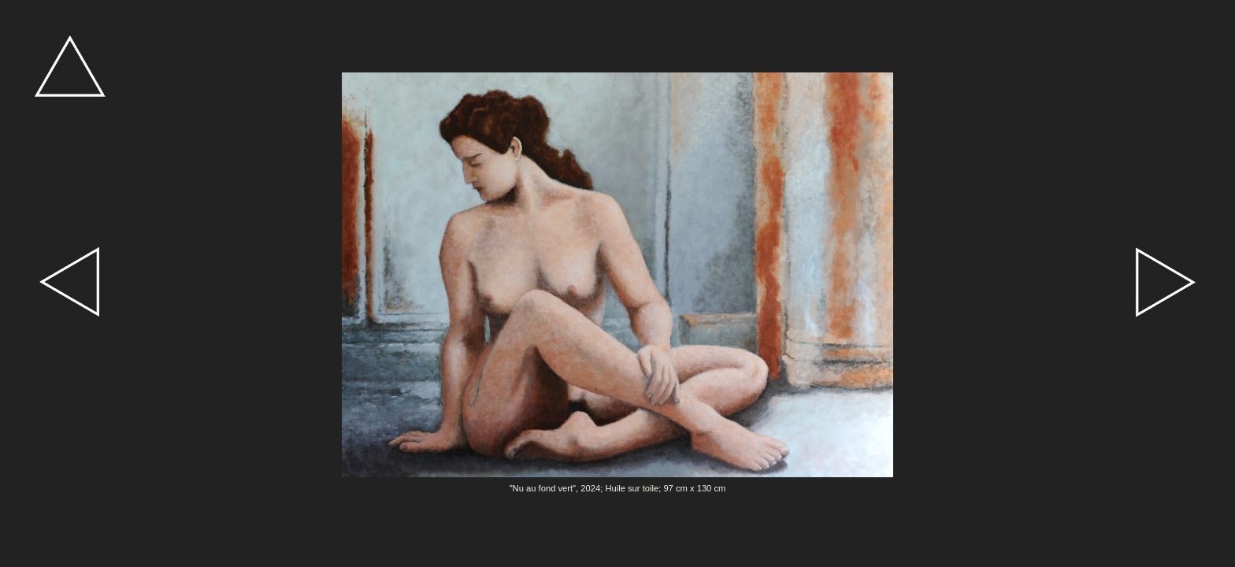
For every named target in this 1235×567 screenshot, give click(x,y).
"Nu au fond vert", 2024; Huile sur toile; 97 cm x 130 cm (618, 488)
